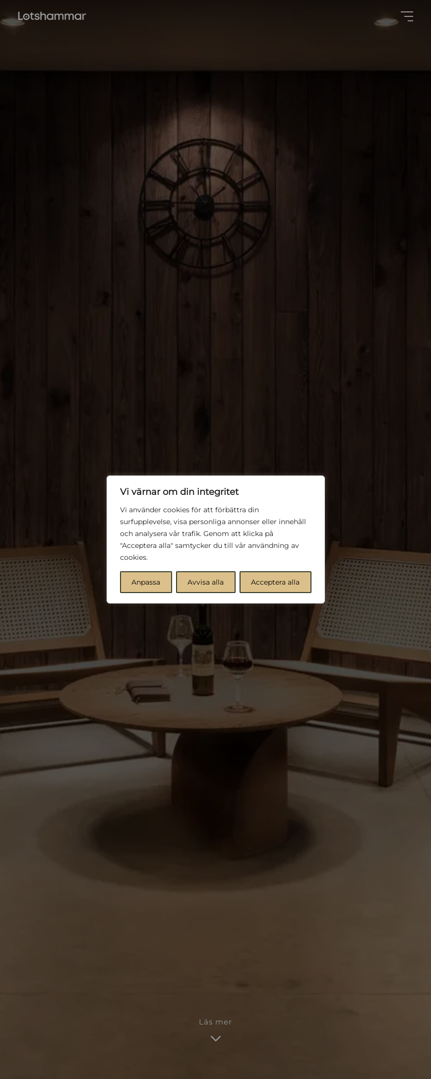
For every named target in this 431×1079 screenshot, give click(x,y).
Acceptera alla (275, 582)
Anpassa (145, 582)
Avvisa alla (205, 582)
